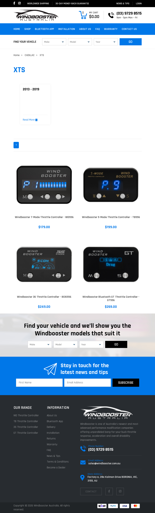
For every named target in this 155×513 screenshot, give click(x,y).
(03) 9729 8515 (100, 449)
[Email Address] (87, 383)
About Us (85, 29)
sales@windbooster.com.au (104, 463)
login (139, 3)
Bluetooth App (44, 29)
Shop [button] (27, 29)
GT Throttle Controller (26, 433)
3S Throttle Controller (26, 427)
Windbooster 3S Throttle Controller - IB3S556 (44, 297)
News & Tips (122, 3)
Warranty (110, 29)
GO (130, 41)
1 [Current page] (16, 145)
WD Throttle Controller (26, 415)
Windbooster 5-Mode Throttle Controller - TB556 (111, 217)
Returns (51, 438)
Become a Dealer (56, 467)
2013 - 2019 (31, 89)
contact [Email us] (91, 491)
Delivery (51, 427)
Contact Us (129, 29)
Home (17, 29)
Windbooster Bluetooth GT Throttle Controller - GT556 (111, 298)
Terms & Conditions (58, 461)
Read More (30, 119)
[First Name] (39, 383)
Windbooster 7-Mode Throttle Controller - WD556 (44, 217)
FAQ (97, 29)
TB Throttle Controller (26, 421)
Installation (66, 29)
